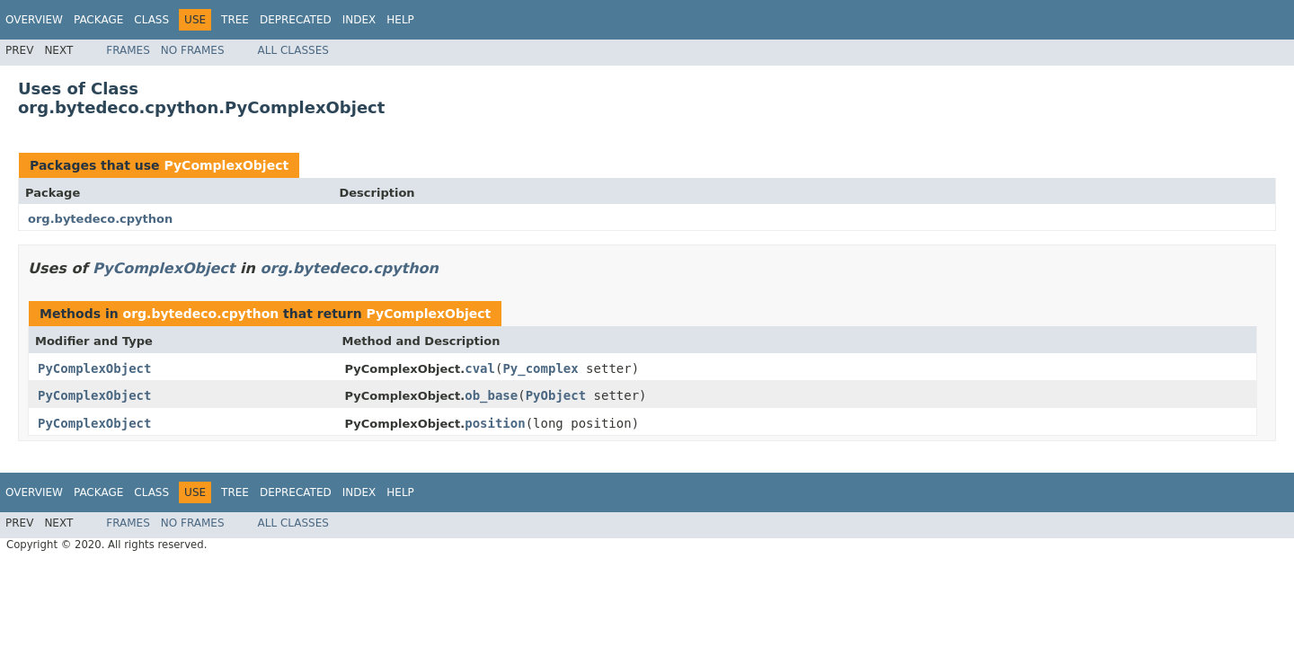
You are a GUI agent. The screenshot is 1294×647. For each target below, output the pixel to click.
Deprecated (296, 19)
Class (151, 19)
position (495, 423)
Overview (34, 19)
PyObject (556, 395)
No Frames (193, 50)
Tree (235, 19)
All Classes (293, 50)
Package (98, 19)
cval (480, 368)
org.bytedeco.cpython (100, 219)
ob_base (491, 395)
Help (400, 19)
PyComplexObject (226, 165)
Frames (128, 50)
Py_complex (540, 368)
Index (359, 19)
